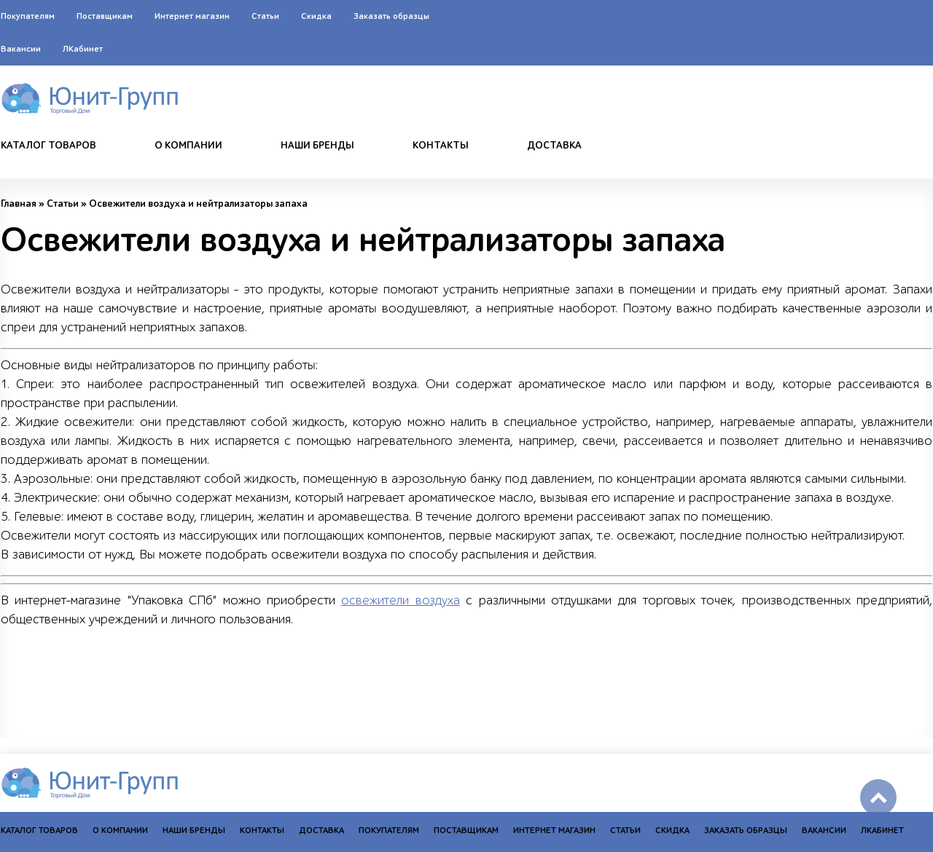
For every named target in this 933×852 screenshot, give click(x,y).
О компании (188, 145)
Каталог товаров (48, 145)
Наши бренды (317, 145)
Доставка (554, 145)
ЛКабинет (83, 49)
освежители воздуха (400, 600)
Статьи (265, 16)
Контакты (441, 145)
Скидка (316, 16)
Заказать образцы (391, 16)
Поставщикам (105, 16)
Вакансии (21, 49)
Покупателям (28, 16)
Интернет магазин (192, 16)
